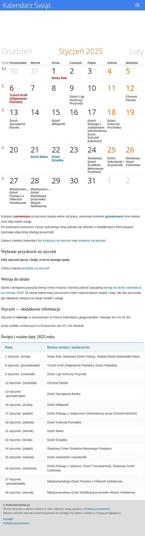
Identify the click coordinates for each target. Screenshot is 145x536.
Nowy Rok (59, 78)
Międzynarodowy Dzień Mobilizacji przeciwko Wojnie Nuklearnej (43, 197)
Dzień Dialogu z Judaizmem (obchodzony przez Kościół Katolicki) (97, 131)
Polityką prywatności (97, 508)
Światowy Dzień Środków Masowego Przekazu (95, 165)
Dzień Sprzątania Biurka (17, 124)
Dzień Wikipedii (58, 122)
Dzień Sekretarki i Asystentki (115, 161)
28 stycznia (13, 492)
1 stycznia (12, 356)
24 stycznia (13, 448)
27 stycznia (13, 479)
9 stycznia (12, 374)
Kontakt (8, 519)
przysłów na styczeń (35, 268)
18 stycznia (13, 422)
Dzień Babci (39, 156)
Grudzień (16, 51)
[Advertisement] (72, 28)
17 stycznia (13, 413)
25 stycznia (13, 457)
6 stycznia (12, 365)
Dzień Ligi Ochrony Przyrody (77, 100)
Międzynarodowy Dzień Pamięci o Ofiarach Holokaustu (22, 195)
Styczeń (71, 51)
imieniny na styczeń (92, 240)
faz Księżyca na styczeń (54, 240)
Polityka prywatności (16, 523)
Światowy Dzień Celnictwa (133, 161)
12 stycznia (13, 383)
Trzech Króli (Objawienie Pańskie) (18, 98)
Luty (137, 51)
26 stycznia (13, 468)
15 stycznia (13, 404)
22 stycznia (13, 440)
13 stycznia (13, 391)
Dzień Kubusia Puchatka (114, 124)
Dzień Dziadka (57, 158)
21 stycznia (13, 431)
